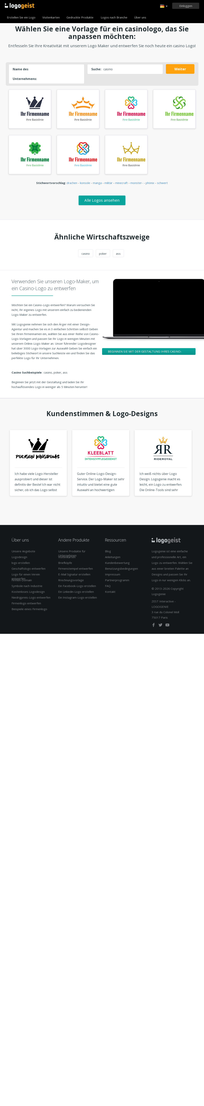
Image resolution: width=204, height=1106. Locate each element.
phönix (150, 183)
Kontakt (110, 592)
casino (85, 253)
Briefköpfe (65, 563)
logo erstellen (21, 563)
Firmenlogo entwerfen (26, 603)
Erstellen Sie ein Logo (21, 17)
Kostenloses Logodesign (28, 592)
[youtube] (167, 626)
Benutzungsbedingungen (121, 568)
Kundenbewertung (117, 563)
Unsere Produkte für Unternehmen (72, 553)
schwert (162, 183)
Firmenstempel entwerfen (75, 568)
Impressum (112, 574)
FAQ (108, 586)
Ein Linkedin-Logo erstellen (76, 592)
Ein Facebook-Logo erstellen (77, 586)
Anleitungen (112, 557)
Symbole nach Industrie (27, 586)
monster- (136, 183)
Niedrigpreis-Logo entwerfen (31, 597)
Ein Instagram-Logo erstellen (77, 597)
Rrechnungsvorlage (71, 580)
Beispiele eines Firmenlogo (29, 609)
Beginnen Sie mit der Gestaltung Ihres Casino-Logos (145, 352)
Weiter (180, 69)
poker (103, 253)
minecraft (121, 183)
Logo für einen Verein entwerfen (26, 576)
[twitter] (161, 626)
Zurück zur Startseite (19, 6)
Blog (108, 551)
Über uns (140, 17)
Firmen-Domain (22, 580)
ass (118, 253)
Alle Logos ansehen (102, 200)
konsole (85, 183)
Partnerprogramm (117, 580)
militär (108, 183)
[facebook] (154, 626)
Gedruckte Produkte (79, 17)
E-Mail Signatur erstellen (74, 574)
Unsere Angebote (23, 551)
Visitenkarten (51, 17)
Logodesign (19, 557)
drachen (72, 183)
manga (97, 183)
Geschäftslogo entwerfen (28, 568)
